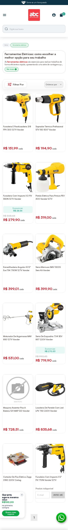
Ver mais (12, 69)
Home (6, 45)
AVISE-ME (58, 495)
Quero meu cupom (10, 513)
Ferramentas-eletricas (19, 45)
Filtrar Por (16, 84)
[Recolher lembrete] (22, 495)
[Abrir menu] (5, 15)
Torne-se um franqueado (34, 2)
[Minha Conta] (54, 15)
